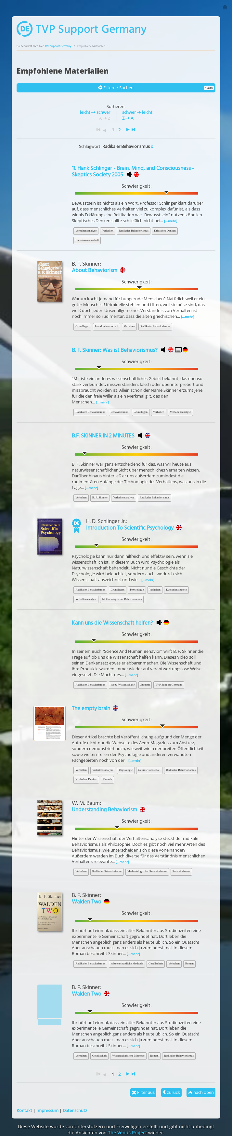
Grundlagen (82, 326)
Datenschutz (75, 1110)
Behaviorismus (119, 411)
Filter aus (143, 1092)
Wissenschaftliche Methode (127, 963)
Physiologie (137, 589)
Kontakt (24, 1110)
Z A (127, 118)
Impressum (47, 1110)
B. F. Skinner (100, 497)
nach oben (201, 1092)
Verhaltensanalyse (86, 230)
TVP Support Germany (58, 46)
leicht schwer (95, 112)
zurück (171, 1092)
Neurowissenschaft (149, 769)
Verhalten (107, 230)
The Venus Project (127, 1133)
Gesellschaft (155, 963)
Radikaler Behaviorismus (133, 230)
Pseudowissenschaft (87, 240)
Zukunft (145, 684)
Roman (189, 963)
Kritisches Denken (165, 230)
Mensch (107, 779)
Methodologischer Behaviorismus (122, 599)
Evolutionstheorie (176, 589)
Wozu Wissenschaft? (123, 684)
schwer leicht (137, 112)
